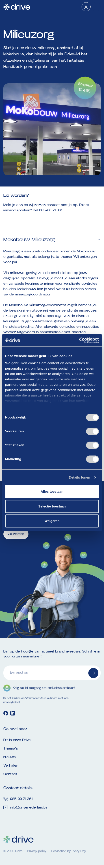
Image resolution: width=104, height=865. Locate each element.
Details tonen (79, 477)
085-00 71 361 (50, 210)
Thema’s (10, 748)
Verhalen (10, 765)
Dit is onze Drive (17, 740)
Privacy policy (36, 851)
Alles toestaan (52, 491)
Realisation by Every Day (68, 851)
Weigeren (51, 521)
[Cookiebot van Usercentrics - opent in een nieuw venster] (79, 340)
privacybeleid (11, 702)
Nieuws (9, 757)
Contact (10, 774)
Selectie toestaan (52, 506)
